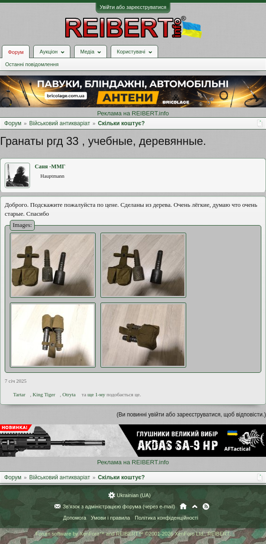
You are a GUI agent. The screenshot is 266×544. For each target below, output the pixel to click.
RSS (206, 506)
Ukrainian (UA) (134, 495)
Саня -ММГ (50, 166)
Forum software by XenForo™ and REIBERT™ (132, 533)
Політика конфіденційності (166, 518)
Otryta (69, 394)
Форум (15, 52)
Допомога (74, 518)
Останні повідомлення (32, 64)
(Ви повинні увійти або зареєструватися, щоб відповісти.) (191, 414)
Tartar (19, 394)
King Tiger (44, 394)
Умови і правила (110, 518)
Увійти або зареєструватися (133, 7)
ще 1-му (97, 394)
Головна (183, 506)
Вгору (194, 506)
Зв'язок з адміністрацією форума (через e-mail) (119, 506)
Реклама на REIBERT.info (133, 113)
